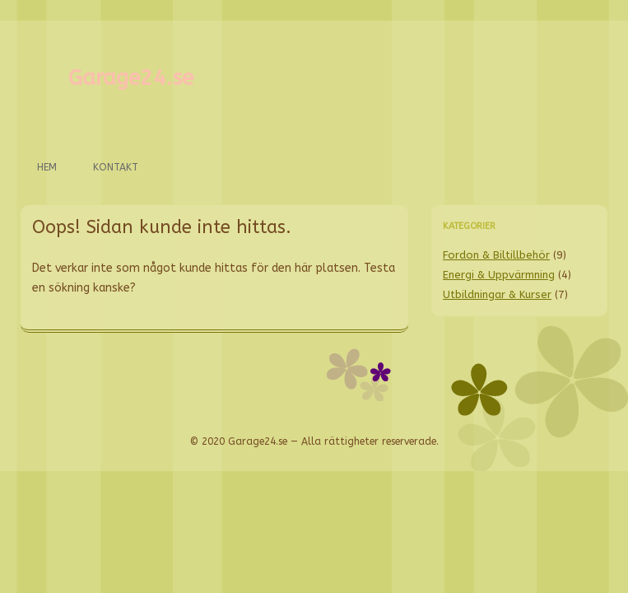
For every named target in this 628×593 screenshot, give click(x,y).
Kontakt (115, 167)
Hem (47, 167)
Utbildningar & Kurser (497, 294)
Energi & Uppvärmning (499, 274)
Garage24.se (130, 78)
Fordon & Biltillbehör (496, 255)
